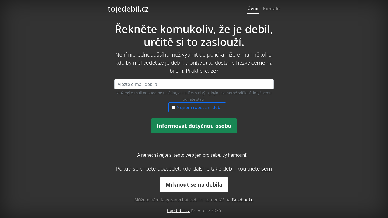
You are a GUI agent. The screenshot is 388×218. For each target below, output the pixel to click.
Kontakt (271, 9)
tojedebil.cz (128, 8)
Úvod (252, 9)
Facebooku (243, 200)
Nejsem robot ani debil (197, 107)
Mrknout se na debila (193, 184)
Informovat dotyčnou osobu (194, 125)
